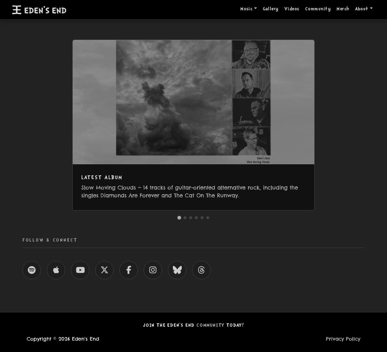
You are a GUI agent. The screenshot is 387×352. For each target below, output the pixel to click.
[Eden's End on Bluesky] (177, 270)
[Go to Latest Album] (179, 217)
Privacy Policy (343, 339)
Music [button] (246, 9)
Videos (291, 9)
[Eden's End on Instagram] (153, 270)
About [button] (361, 9)
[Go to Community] (185, 217)
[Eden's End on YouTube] (80, 270)
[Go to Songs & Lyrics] (207, 217)
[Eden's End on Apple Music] (56, 270)
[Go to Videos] (196, 217)
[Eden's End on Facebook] (128, 270)
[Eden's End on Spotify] (31, 270)
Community (318, 9)
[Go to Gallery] (190, 217)
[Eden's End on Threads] (201, 270)
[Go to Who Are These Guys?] (202, 217)
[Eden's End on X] (104, 270)
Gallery (271, 9)
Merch (342, 9)
